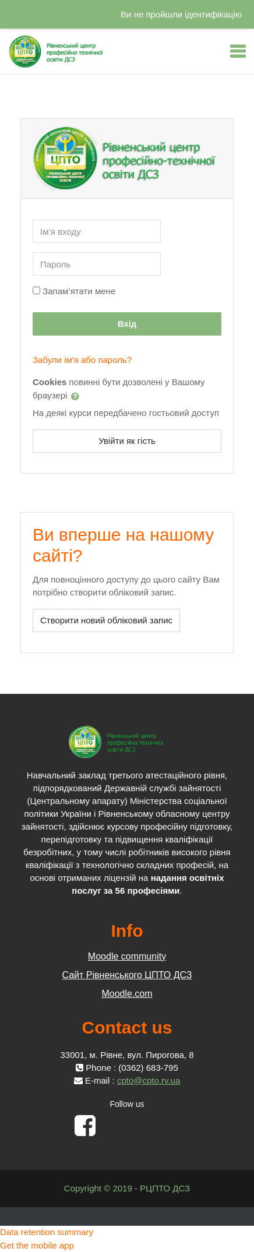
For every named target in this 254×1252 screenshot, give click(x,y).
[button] (77, 396)
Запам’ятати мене (79, 291)
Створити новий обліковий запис (106, 620)
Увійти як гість (127, 441)
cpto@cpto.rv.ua (148, 1080)
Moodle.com (126, 994)
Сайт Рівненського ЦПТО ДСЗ (127, 975)
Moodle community (127, 956)
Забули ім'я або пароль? (82, 360)
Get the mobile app (37, 1245)
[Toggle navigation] (237, 51)
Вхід (127, 324)
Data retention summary (46, 1232)
